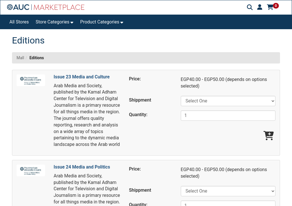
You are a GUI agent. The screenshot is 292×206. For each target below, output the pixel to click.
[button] (260, 7)
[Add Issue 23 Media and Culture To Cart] (268, 136)
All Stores (19, 22)
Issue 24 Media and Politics (82, 167)
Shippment (140, 100)
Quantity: (138, 114)
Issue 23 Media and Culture (82, 77)
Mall (20, 58)
